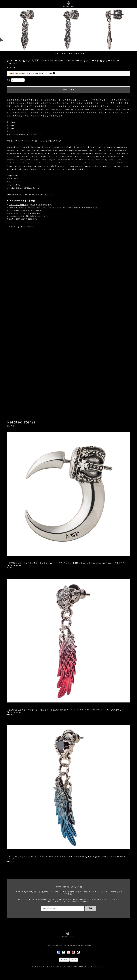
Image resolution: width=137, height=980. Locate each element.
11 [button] (71, 53)
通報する (30, 226)
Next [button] (133, 29)
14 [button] (76, 53)
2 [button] (55, 53)
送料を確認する (34, 213)
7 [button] (64, 53)
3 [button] (57, 53)
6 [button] (62, 53)
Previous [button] (4, 29)
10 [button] (69, 53)
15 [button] (78, 53)
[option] (25, 29)
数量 (9, 80)
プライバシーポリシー (54, 945)
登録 (90, 908)
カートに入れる (68, 90)
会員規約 (88, 945)
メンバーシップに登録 (17, 205)
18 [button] (83, 53)
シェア (21, 227)
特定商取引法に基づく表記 (74, 945)
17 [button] (81, 53)
